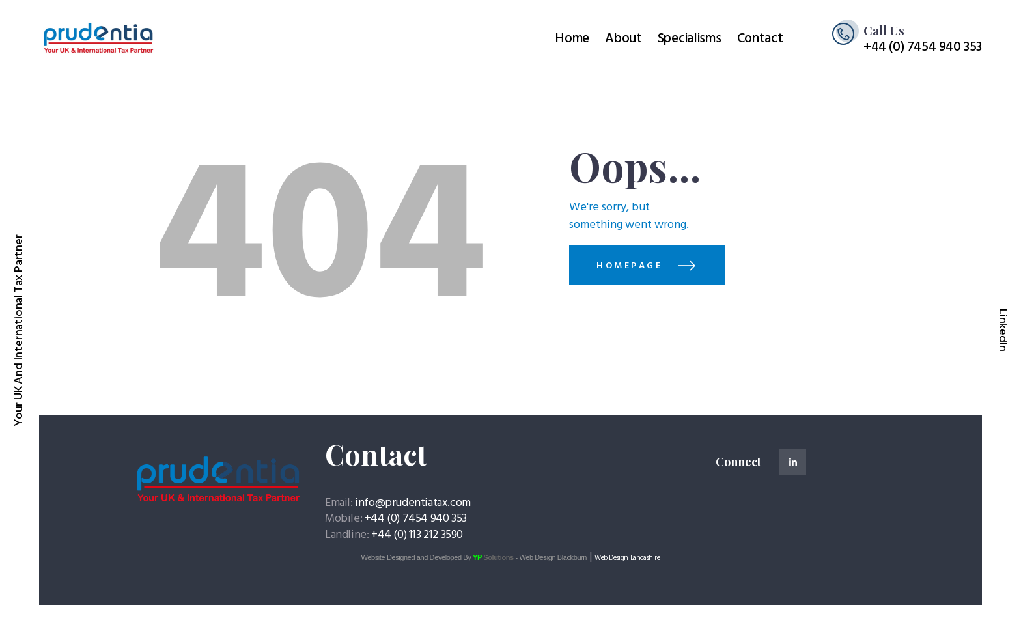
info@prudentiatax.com (413, 503)
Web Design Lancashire (627, 558)
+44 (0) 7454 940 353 (416, 518)
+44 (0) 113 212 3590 (417, 534)
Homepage (629, 266)
